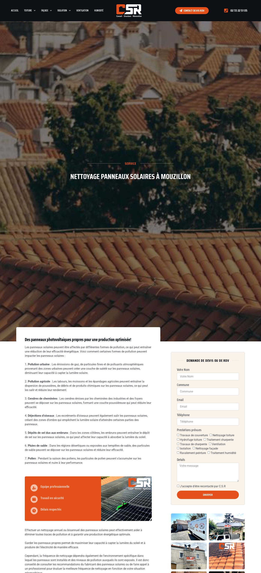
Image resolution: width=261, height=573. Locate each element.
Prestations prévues (189, 430)
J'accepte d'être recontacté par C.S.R (203, 486)
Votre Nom (183, 369)
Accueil (14, 10)
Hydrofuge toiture (191, 439)
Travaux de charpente (193, 444)
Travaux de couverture (194, 435)
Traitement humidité (223, 453)
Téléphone (183, 415)
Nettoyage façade (207, 448)
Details (181, 459)
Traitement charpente (220, 439)
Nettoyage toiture (223, 435)
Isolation (64, 10)
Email (180, 399)
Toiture (29, 10)
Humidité (99, 10)
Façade (46, 10)
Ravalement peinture (193, 453)
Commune (183, 384)
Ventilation (82, 10)
